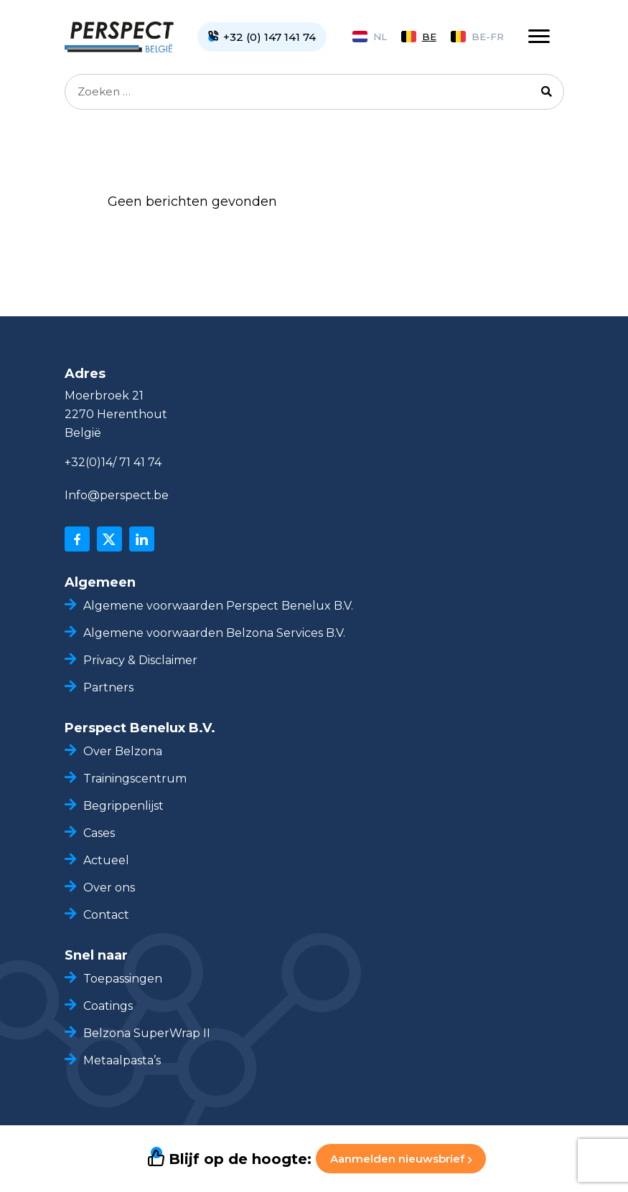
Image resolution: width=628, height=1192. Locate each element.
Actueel (106, 860)
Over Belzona (122, 751)
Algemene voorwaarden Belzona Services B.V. (214, 633)
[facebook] (77, 539)
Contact (106, 915)
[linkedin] (141, 539)
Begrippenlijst (123, 806)
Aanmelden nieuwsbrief (401, 1158)
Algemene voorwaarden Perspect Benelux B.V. (218, 605)
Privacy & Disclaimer (140, 660)
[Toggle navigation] (539, 36)
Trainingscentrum (135, 778)
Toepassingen (122, 978)
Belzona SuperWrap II (146, 1033)
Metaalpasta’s (122, 1060)
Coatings (108, 1006)
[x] (109, 539)
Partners (108, 687)
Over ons (109, 887)
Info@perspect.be (117, 495)
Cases (99, 833)
